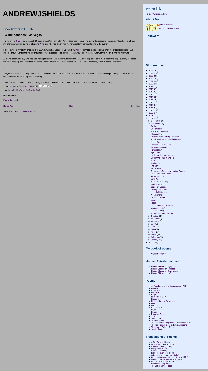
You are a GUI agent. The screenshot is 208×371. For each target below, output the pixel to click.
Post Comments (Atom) (25, 111)
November (156, 123)
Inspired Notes (157, 163)
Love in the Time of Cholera (162, 158)
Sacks (153, 160)
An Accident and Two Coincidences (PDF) (169, 286)
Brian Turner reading (159, 182)
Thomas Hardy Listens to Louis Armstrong (169, 325)
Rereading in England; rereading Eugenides (169, 171)
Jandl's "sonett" (157, 184)
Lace (153, 303)
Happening (156, 299)
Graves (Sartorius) (159, 351)
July (153, 224)
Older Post (135, 106)
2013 (151, 102)
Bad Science (156, 168)
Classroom (155, 290)
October (155, 216)
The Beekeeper (158, 321)
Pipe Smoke (156, 308)
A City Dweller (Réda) (160, 342)
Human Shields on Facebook (163, 269)
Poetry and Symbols (159, 131)
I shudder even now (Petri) (162, 353)
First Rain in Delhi (159, 297)
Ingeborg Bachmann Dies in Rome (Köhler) (169, 357)
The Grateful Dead (33, 90)
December (156, 121)
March (154, 234)
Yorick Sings (156, 329)
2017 (151, 92)
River (153, 310)
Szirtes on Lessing (158, 187)
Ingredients (155, 153)
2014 (151, 100)
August (154, 221)
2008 (151, 115)
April (153, 232)
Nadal (153, 203)
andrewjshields (39, 13)
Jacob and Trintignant (160, 147)
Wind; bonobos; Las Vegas (162, 205)
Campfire (155, 288)
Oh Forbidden (156, 129)
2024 (151, 73)
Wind (42, 44)
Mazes (153, 200)
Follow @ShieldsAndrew (156, 14)
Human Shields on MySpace (163, 267)
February (155, 237)
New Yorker (20, 90)
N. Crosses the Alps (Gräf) (162, 361)
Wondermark (156, 195)
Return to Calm (157, 176)
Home (71, 106)
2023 (151, 76)
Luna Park (155, 179)
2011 (151, 108)
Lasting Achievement (159, 190)
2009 (151, 113)
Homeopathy (156, 150)
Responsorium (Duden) (161, 364)
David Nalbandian (158, 197)
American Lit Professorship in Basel (166, 139)
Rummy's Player (158, 314)
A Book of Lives (157, 134)
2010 (151, 110)
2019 (151, 86)
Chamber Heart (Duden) (161, 346)
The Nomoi (155, 166)
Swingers (20, 41)
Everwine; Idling (157, 211)
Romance (155, 312)
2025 (151, 70)
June (153, 227)
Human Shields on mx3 (161, 273)
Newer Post (8, 106)
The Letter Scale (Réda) (161, 366)
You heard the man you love (163, 155)
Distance (155, 292)
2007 (151, 118)
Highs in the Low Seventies (163, 301)
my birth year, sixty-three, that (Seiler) (167, 359)
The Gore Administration (161, 174)
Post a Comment (10, 100)
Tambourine (156, 318)
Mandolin (155, 305)
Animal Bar (155, 142)
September (156, 219)
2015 (151, 97)
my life (13, 90)
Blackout (154, 126)
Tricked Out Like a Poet (161, 145)
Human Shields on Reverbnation (165, 271)
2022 (151, 78)
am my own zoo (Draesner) (163, 344)
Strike (153, 316)
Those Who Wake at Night (162, 327)
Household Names (159, 192)
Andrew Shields (166, 25)
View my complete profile (168, 28)
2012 (151, 105)
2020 (151, 84)
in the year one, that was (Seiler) (165, 355)
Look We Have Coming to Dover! (165, 137)
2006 (151, 242)
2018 (151, 89)
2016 (151, 94)
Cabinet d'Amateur (159, 254)
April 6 (79, 50)
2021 (151, 81)
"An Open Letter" (158, 208)
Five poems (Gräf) (159, 348)
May (153, 229)
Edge (153, 295)
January (155, 240)
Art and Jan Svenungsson (162, 213)
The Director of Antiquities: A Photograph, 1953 (171, 323)
